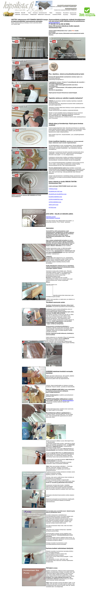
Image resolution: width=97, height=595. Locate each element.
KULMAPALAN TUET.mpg (55, 191)
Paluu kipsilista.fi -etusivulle (53, 218)
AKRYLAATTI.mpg (53, 204)
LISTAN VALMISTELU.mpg (56, 199)
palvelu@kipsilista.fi (54, 22)
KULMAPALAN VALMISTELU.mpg (57, 194)
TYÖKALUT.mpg (53, 188)
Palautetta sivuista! (51, 216)
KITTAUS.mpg (52, 207)
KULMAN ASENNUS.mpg (55, 196)
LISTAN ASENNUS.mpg (55, 202)
